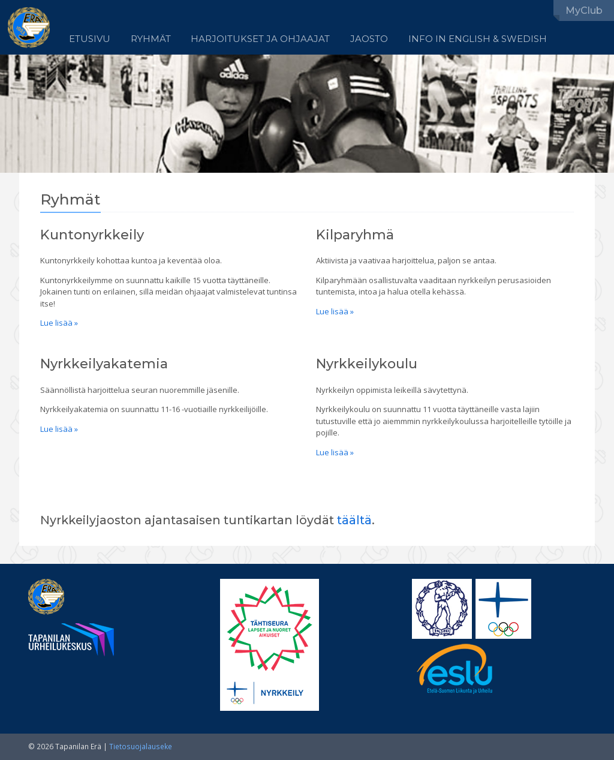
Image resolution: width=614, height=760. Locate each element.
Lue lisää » (59, 322)
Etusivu (89, 39)
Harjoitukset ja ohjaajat (260, 39)
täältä (354, 520)
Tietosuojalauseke (140, 746)
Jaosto (369, 39)
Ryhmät (151, 39)
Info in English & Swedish (477, 39)
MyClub (584, 10)
